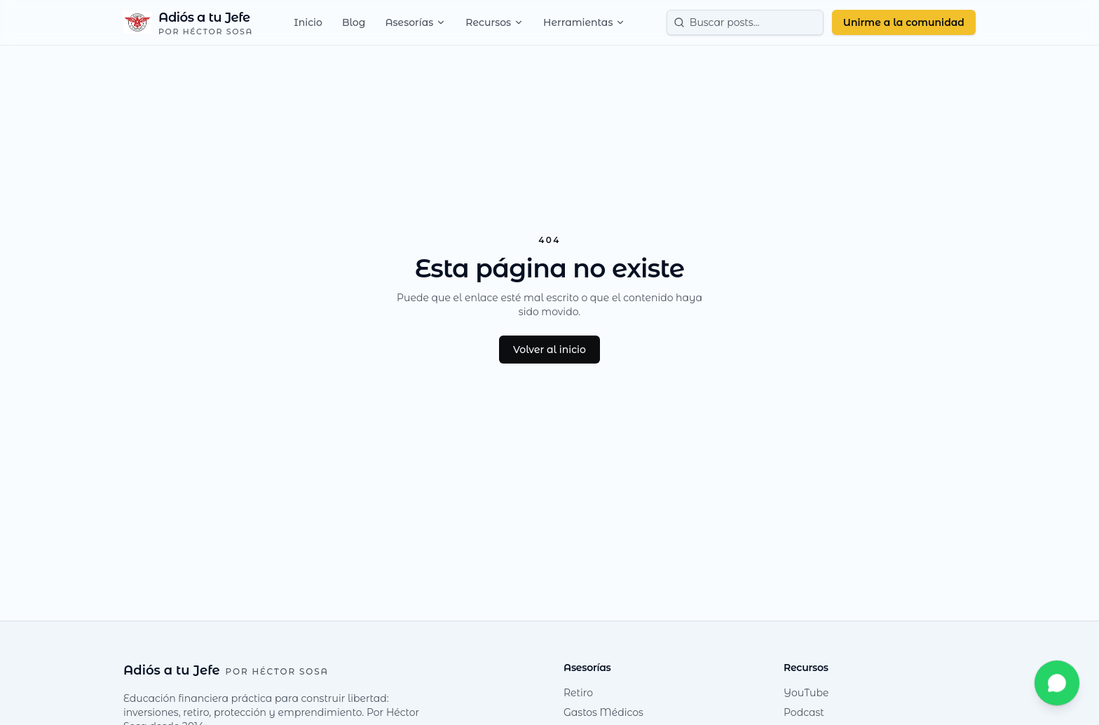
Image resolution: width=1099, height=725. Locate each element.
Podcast (804, 712)
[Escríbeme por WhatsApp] (1057, 683)
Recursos (494, 22)
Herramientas (584, 22)
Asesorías (415, 22)
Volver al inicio (549, 349)
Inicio (308, 22)
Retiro (578, 692)
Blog (354, 22)
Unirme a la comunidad (903, 22)
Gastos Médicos (603, 712)
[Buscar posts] (745, 22)
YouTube (806, 692)
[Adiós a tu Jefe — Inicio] (188, 22)
